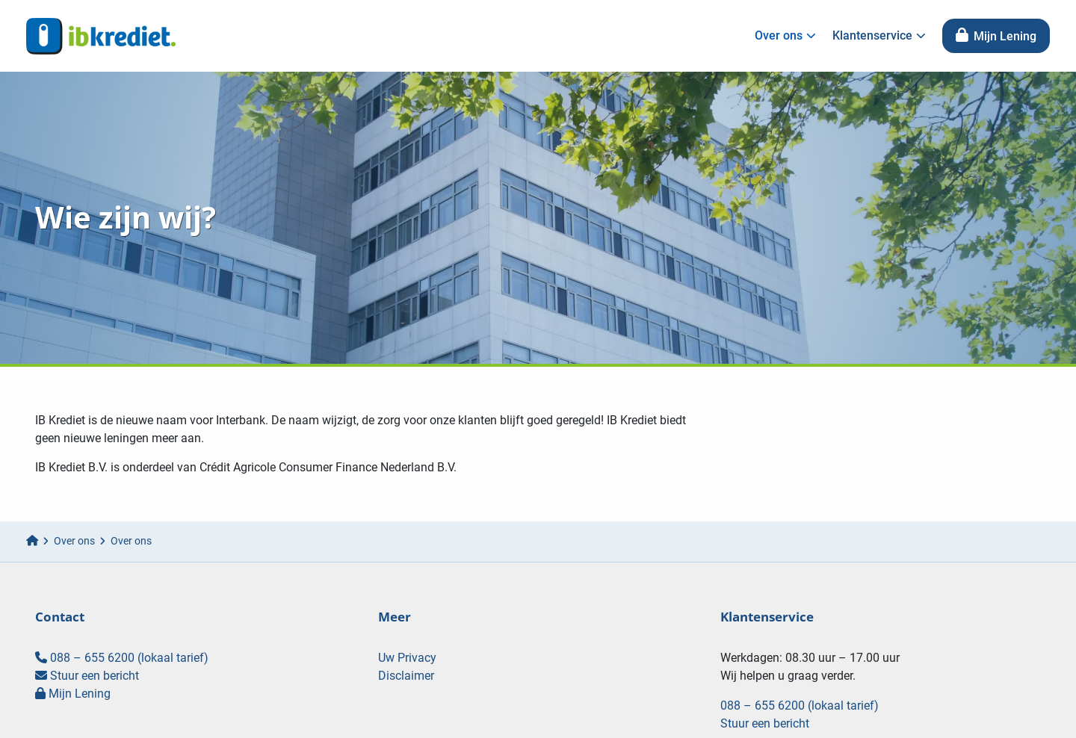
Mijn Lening (996, 35)
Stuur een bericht (87, 676)
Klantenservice (879, 35)
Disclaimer (406, 676)
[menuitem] (781, 36)
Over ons (785, 35)
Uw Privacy (407, 658)
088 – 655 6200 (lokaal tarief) (121, 658)
